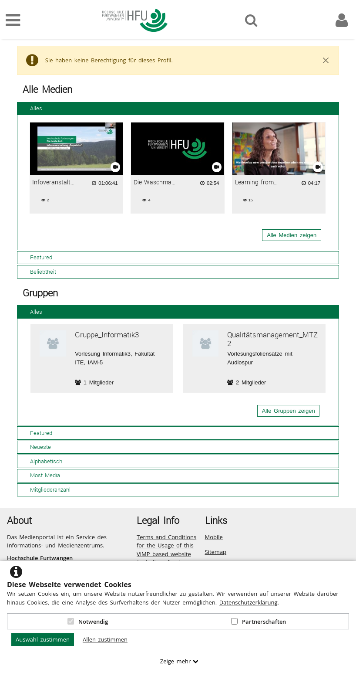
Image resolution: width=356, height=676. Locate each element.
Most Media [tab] (40, 475)
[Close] (326, 60)
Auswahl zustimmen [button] (43, 639)
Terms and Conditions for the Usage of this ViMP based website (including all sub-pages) (166, 554)
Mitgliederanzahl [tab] (45, 489)
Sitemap (216, 552)
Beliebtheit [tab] (38, 271)
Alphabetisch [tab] (41, 461)
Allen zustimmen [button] (105, 639)
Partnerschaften (258, 621)
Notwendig (87, 621)
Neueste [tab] (35, 447)
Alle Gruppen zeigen (288, 411)
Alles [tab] (31, 108)
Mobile (214, 537)
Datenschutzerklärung (248, 602)
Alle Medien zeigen (291, 235)
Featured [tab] (36, 257)
